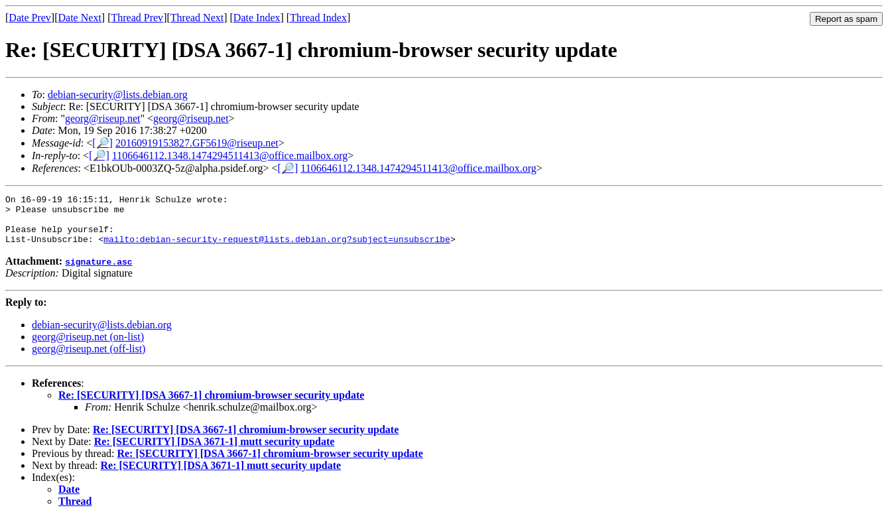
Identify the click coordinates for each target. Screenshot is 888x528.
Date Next (79, 17)
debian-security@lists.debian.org (118, 94)
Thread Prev (137, 17)
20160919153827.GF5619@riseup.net (197, 143)
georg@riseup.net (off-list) (88, 358)
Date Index (257, 17)
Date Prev (30, 17)
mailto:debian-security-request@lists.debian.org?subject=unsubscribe (276, 249)
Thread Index (318, 17)
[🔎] (102, 143)
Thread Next (196, 17)
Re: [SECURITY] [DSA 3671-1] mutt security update (214, 451)
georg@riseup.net (103, 118)
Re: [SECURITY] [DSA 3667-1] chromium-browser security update (211, 405)
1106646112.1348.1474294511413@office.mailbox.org (230, 155)
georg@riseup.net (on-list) (88, 346)
